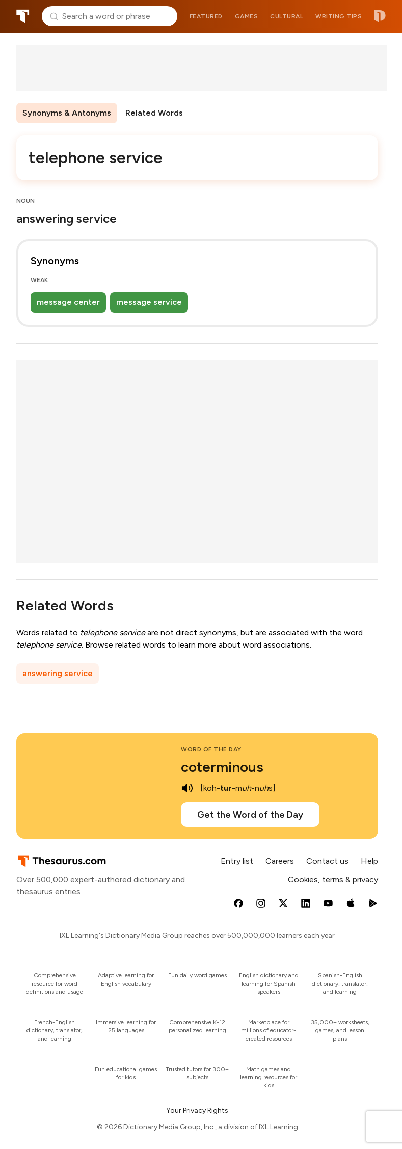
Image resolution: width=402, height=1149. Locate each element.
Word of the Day (211, 749)
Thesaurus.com (23, 16)
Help (369, 861)
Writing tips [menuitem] (338, 16)
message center (68, 302)
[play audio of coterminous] (187, 788)
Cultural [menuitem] (286, 16)
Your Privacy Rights (197, 1110)
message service (149, 302)
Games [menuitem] (246, 16)
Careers (279, 861)
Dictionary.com (380, 16)
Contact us (327, 861)
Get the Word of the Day (250, 814)
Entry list (237, 861)
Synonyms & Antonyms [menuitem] (66, 113)
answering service (57, 673)
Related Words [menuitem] (154, 113)
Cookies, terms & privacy (333, 879)
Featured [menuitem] (206, 16)
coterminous (222, 766)
